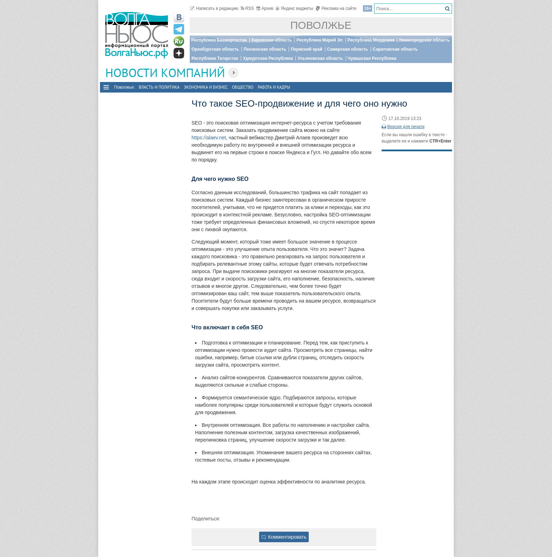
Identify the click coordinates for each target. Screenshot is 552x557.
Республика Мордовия (371, 40)
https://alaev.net (209, 137)
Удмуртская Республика (268, 58)
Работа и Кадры (274, 87)
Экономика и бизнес (206, 87)
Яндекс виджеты (294, 8)
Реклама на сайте (336, 8)
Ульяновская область (320, 58)
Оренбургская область (215, 49)
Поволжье (321, 25)
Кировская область (271, 40)
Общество (242, 87)
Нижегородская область (424, 40)
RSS (247, 8)
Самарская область (347, 49)
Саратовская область (395, 49)
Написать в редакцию (214, 8)
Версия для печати (405, 126)
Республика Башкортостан (219, 40)
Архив (265, 8)
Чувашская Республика (372, 58)
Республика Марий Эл (319, 40)
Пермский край (306, 49)
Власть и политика (159, 87)
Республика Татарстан (215, 58)
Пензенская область (265, 49)
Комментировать (284, 537)
